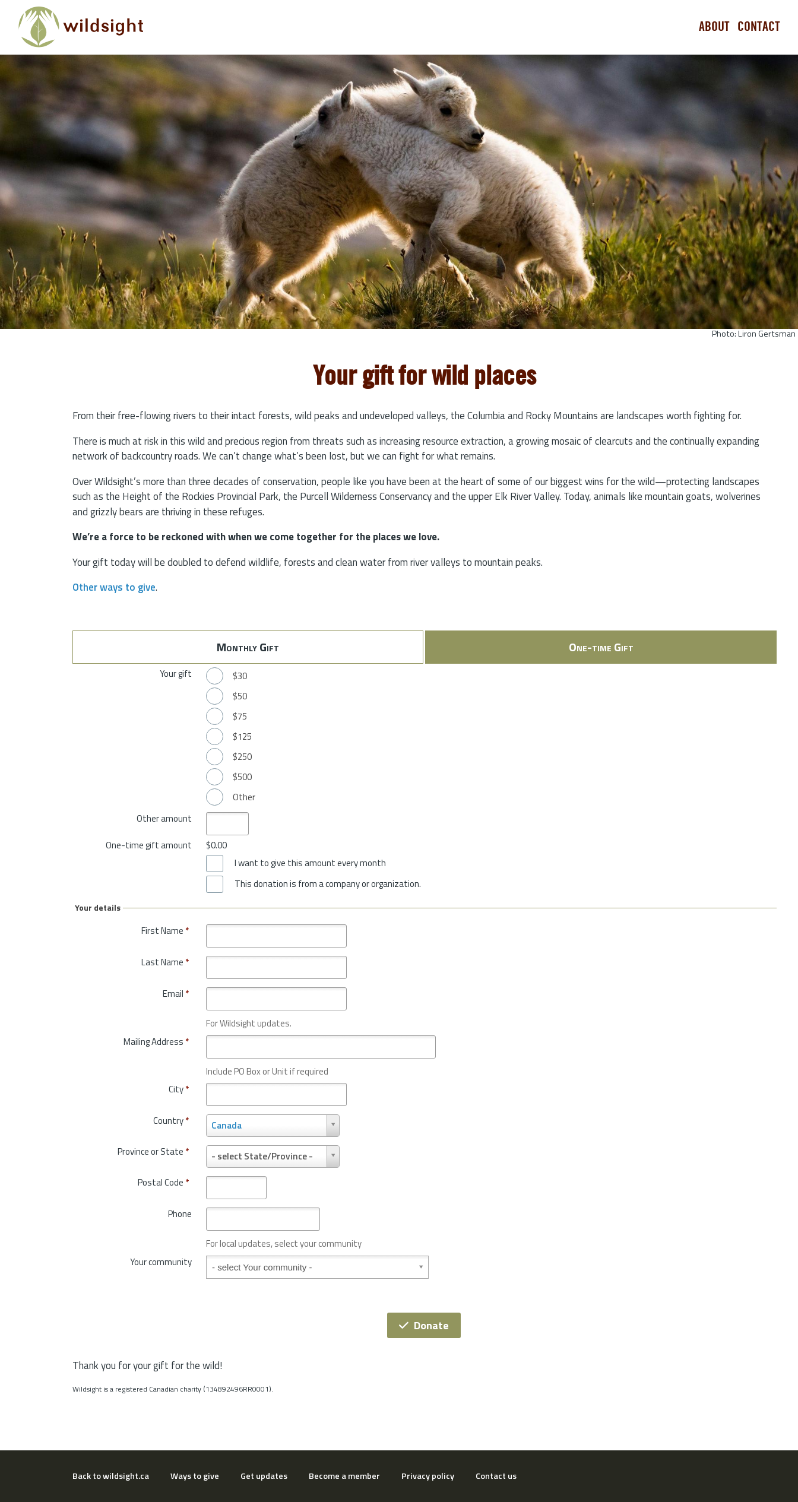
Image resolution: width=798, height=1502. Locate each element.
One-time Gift (601, 647)
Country (171, 1120)
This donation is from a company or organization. (328, 884)
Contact (758, 26)
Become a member (344, 1475)
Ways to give (194, 1475)
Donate (424, 1325)
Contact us (496, 1475)
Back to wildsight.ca (110, 1475)
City (179, 1089)
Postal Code (163, 1182)
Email (176, 993)
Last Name (165, 962)
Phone (180, 1214)
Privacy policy (427, 1475)
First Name (165, 930)
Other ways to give (114, 587)
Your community (161, 1262)
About (714, 26)
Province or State (153, 1151)
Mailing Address (156, 1041)
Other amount (164, 818)
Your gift (176, 673)
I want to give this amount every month (310, 863)
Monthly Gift (248, 647)
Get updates (263, 1475)
